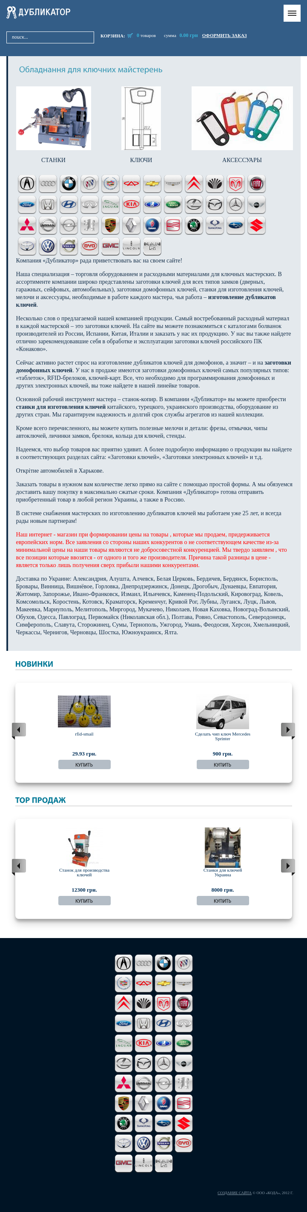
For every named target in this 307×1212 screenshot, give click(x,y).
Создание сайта (235, 1193)
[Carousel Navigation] (153, 731)
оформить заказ (224, 35)
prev (19, 731)
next (288, 731)
